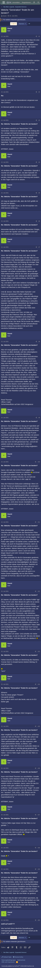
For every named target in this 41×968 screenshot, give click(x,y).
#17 (39, 815)
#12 (39, 591)
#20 (39, 920)
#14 (39, 684)
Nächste (22, 23)
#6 (39, 221)
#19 (39, 869)
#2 (39, 92)
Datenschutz (21, 960)
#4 (39, 162)
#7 (39, 247)
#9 (39, 417)
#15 (39, 726)
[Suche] (38, 2)
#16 (39, 768)
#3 (39, 120)
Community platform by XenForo (18, 966)
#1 (39, 36)
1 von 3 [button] (13, 23)
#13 (39, 651)
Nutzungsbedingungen (9, 960)
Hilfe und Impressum (8, 962)
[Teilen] (36, 36)
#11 (39, 522)
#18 (39, 847)
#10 (39, 462)
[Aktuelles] (34, 2)
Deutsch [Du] (18, 957)
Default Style (6, 957)
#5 (39, 193)
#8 (39, 341)
